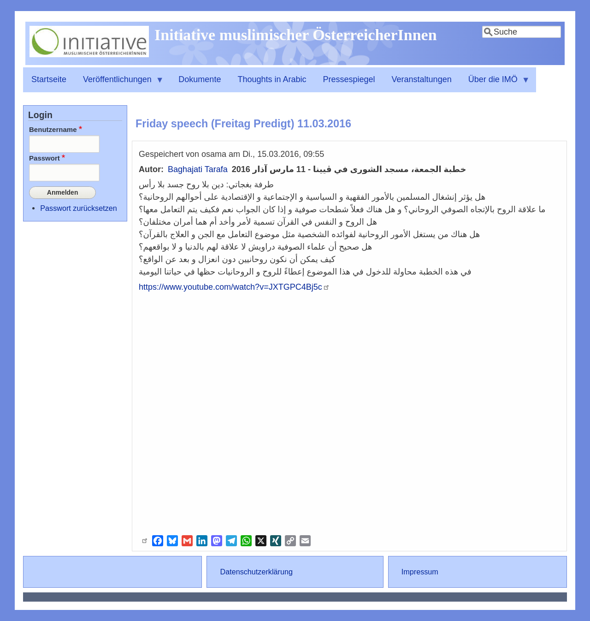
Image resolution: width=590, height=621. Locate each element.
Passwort (44, 158)
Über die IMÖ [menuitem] (495, 83)
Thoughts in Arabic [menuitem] (271, 79)
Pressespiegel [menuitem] (349, 79)
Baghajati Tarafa (198, 169)
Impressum (419, 571)
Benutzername (53, 129)
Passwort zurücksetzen (78, 205)
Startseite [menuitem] (48, 79)
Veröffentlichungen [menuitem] (119, 83)
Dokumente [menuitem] (199, 79)
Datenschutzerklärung (256, 571)
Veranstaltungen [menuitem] (422, 79)
